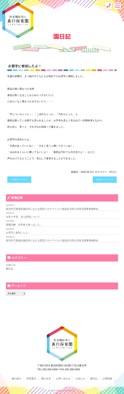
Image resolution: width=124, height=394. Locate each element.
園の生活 (46, 378)
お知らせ (11, 265)
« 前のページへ (19, 179)
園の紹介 (16, 378)
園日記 (113, 172)
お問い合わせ (63, 378)
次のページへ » (104, 179)
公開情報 (107, 378)
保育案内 (31, 378)
